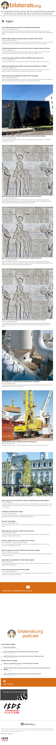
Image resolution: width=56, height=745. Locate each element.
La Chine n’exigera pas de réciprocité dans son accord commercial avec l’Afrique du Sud (22, 673)
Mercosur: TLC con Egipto (9, 521)
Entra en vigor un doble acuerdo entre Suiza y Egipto (16, 569)
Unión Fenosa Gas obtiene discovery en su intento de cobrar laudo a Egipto (21, 196)
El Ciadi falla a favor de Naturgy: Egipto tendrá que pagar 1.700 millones (21, 381)
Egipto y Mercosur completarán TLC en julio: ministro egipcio (18, 560)
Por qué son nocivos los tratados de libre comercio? (22, 692)
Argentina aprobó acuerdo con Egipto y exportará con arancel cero (19, 441)
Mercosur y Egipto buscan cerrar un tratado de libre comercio (18, 540)
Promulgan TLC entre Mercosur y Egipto (12, 511)
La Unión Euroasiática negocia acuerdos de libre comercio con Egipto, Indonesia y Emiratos (26, 48)
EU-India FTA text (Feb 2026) (9, 647)
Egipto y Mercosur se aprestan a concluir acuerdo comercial (18, 531)
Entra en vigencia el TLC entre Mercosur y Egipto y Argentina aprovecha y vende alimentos (25, 500)
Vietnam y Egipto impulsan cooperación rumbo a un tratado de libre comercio (22, 38)
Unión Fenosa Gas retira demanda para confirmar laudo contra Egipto (20, 76)
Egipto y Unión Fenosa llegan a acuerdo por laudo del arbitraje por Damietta (22, 258)
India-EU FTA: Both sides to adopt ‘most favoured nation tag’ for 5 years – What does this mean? (23, 656)
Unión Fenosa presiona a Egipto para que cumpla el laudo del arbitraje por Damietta (24, 319)
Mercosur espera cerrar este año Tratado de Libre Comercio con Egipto (21, 550)
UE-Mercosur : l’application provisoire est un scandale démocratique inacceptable (20, 663)
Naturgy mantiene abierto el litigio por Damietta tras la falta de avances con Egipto (24, 136)
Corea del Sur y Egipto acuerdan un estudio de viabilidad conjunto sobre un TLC (23, 58)
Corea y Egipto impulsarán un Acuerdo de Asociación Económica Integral (21, 27)
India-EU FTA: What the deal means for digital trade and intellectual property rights (20, 651)
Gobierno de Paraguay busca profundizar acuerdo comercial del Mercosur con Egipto (24, 66)
